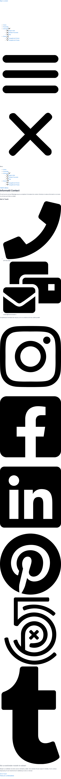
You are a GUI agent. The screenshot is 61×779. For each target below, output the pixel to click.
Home (4, 25)
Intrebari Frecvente (12, 32)
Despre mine (10, 30)
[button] (30, 104)
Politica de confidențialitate (7, 775)
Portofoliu (5, 27)
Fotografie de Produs (12, 40)
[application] (9, 28)
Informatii (6, 28)
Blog (8, 34)
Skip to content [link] (4, 1)
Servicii (6, 36)
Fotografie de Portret (12, 38)
